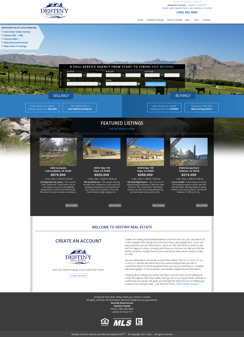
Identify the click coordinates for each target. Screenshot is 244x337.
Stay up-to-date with (201, 107)
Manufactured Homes (16, 42)
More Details (71, 205)
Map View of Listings (15, 46)
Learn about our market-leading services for (42, 107)
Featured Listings (155, 19)
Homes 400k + (11, 38)
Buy (188, 19)
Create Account (78, 275)
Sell (197, 19)
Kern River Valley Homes (17, 31)
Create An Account (182, 1)
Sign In (197, 1)
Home (140, 19)
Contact (207, 19)
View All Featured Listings (122, 128)
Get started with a (80, 107)
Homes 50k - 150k (13, 35)
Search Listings (174, 19)
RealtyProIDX (117, 334)
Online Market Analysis (187, 283)
